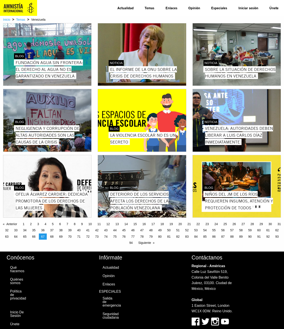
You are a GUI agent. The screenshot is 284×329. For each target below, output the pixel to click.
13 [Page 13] (117, 224)
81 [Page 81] (169, 236)
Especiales (219, 8)
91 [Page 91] (259, 236)
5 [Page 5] (53, 224)
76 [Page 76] (124, 236)
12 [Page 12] (108, 224)
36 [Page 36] (43, 230)
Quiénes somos (16, 281)
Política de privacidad (18, 294)
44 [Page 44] (115, 230)
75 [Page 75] (115, 236)
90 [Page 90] (250, 236)
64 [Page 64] (16, 236)
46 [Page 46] (133, 230)
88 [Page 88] (232, 236)
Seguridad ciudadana (110, 315)
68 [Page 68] (52, 236)
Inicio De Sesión (17, 314)
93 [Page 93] (277, 236)
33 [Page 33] (16, 230)
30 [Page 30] (270, 224)
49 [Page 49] (160, 230)
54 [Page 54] (205, 230)
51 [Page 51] (178, 230)
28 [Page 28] (252, 224)
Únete (274, 8)
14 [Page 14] (126, 224)
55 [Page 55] (214, 230)
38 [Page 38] (61, 230)
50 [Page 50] (169, 230)
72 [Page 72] (88, 236)
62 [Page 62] (277, 230)
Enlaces (171, 8)
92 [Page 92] (268, 236)
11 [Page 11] (99, 224)
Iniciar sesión (248, 8)
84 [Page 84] (196, 236)
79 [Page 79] (151, 236)
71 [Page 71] (79, 236)
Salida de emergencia (111, 301)
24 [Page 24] (216, 224)
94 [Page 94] (131, 242)
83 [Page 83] (187, 236)
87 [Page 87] (223, 236)
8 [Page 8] (74, 224)
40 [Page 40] (79, 230)
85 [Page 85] (205, 236)
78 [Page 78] (142, 236)
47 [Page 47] (142, 230)
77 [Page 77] (133, 236)
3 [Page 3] (38, 224)
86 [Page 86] (214, 236)
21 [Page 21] (189, 224)
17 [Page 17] (153, 224)
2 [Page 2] (31, 224)
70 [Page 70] (70, 236)
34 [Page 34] (25, 230)
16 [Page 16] (144, 224)
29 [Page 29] (261, 224)
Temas (149, 8)
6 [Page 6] (60, 224)
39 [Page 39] (70, 230)
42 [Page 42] (97, 230)
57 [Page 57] (232, 230)
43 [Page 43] (106, 230)
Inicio (6, 19)
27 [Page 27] (243, 224)
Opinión (194, 8)
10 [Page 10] (90, 224)
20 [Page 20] (180, 224)
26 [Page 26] (234, 224)
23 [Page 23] (207, 224)
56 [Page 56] (223, 230)
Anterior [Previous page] (11, 224)
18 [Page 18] (162, 224)
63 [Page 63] (7, 236)
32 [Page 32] (7, 230)
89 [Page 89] (241, 236)
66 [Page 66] (34, 236)
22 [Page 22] (198, 224)
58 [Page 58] (241, 230)
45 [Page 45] (124, 230)
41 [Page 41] (88, 230)
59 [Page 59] (250, 230)
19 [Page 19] (171, 224)
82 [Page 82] (178, 236)
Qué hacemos (17, 269)
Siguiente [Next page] (144, 242)
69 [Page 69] (61, 236)
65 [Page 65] (25, 236)
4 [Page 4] (45, 224)
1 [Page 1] (23, 224)
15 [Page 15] (135, 224)
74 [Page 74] (106, 236)
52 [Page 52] (187, 230)
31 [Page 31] (279, 224)
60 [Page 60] (259, 230)
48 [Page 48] (151, 230)
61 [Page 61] (268, 230)
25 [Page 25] (225, 224)
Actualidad (125, 8)
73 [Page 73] (97, 236)
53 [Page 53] (196, 230)
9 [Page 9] (82, 224)
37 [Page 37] (52, 230)
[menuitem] (125, 8)
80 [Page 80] (160, 236)
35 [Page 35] (34, 230)
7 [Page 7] (67, 224)
